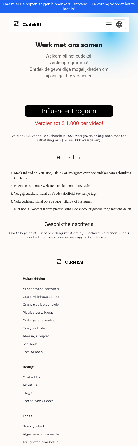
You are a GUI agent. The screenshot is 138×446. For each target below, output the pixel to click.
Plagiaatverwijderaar (39, 312)
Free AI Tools (33, 352)
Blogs (27, 393)
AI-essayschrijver (36, 336)
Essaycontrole (34, 328)
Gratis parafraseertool (39, 320)
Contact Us (31, 377)
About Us (30, 385)
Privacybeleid (33, 426)
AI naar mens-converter (41, 289)
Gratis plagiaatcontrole (41, 305)
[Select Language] (119, 24)
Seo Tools (30, 344)
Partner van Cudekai (39, 401)
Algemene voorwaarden (41, 434)
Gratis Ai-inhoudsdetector (43, 297)
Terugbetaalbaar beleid (40, 442)
